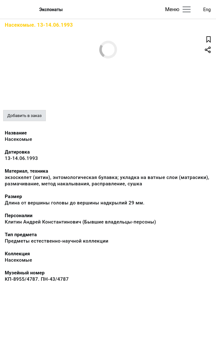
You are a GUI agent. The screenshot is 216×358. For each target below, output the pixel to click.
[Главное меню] (186, 9)
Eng (207, 9)
